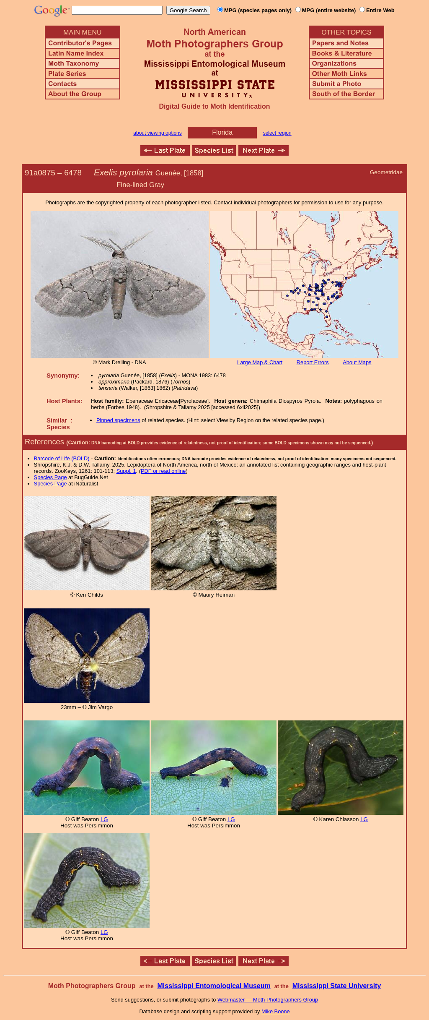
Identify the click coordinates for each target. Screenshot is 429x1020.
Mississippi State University (336, 985)
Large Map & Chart (259, 362)
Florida (222, 132)
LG (104, 819)
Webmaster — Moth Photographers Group (267, 1000)
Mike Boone (275, 1011)
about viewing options (157, 133)
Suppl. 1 (126, 471)
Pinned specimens (118, 420)
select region (277, 133)
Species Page (50, 477)
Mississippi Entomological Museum (213, 985)
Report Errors (313, 362)
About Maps (357, 362)
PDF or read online (163, 471)
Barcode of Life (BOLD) (62, 458)
